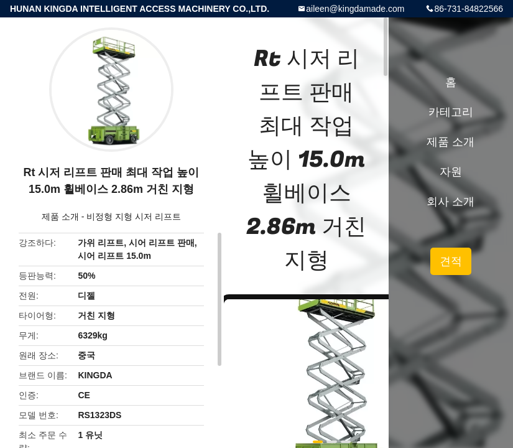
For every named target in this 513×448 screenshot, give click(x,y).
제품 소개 (60, 217)
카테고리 (450, 112)
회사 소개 (450, 201)
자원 (451, 172)
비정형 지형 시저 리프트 (133, 217)
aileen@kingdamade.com (355, 9)
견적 (451, 261)
